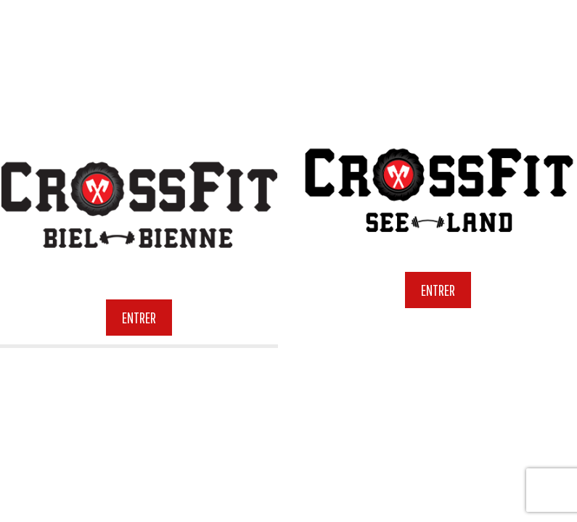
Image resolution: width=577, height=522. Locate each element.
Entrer (139, 317)
